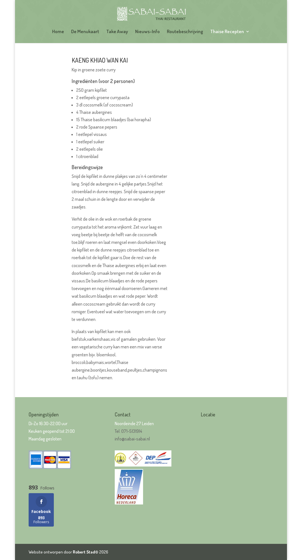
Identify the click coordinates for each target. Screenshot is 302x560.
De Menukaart (85, 31)
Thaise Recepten (227, 31)
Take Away (117, 31)
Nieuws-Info (147, 31)
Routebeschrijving (185, 31)
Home (58, 31)
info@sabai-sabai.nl (132, 439)
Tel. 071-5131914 (128, 431)
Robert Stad (84, 552)
